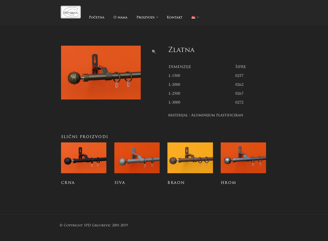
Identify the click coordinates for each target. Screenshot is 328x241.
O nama (120, 17)
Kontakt (174, 17)
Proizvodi (147, 17)
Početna (96, 17)
